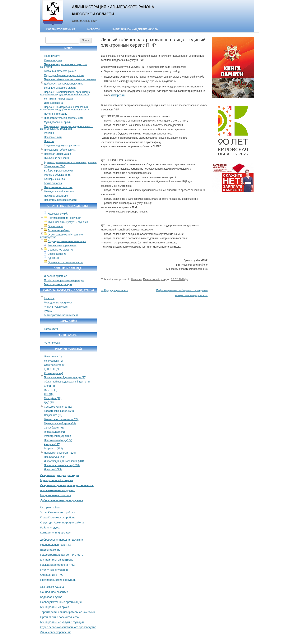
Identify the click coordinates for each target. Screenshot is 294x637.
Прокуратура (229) (55, 456)
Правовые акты (53, 137)
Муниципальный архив (57, 122)
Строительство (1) (54, 364)
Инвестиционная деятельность (135, 29)
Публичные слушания (56, 158)
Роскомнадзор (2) (54, 373)
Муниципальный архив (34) (60, 423)
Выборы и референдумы (58, 170)
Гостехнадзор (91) (54, 431)
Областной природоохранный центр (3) (67, 381)
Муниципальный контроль (59, 191)
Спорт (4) (49, 385)
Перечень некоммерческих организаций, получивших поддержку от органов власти (65, 93)
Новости (93, 29)
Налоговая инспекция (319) (60, 452)
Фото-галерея (52, 342)
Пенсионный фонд (155, 279)
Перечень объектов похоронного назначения (70, 79)
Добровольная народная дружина (63, 83)
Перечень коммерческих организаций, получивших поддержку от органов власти (64, 108)
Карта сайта (51, 328)
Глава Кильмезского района (60, 71)
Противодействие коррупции (64, 217)
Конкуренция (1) (53, 360)
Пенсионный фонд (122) (58, 440)
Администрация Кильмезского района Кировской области (113, 10)
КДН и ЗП (53, 258)
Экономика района (59, 230)
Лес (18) (48, 394)
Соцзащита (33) (53, 415)
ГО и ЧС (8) (50, 390)
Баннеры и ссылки (55, 179)
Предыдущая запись (114, 290)
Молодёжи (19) (52, 398)
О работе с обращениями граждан (64, 280)
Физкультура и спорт (56, 306)
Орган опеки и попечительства (65, 262)
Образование (55, 226)
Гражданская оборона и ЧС (60, 149)
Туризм (48, 311)
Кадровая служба (58, 213)
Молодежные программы (58, 302)
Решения (49, 133)
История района (53, 102)
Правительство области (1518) (62, 465)
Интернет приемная (55, 276)
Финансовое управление (62, 245)
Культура (49, 298)
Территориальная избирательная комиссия (67, 612)
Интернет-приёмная (60, 29)
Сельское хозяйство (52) (58, 406)
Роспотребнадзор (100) (57, 436)
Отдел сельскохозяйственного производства (61, 236)
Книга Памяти (52, 56)
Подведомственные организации (67, 241)
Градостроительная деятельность (64, 117)
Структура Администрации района (64, 75)
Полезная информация (57, 153)
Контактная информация (58, 98)
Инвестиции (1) (53, 356)
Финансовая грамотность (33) (61, 419)
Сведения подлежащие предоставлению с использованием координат (66, 127)
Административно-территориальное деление (70, 162)
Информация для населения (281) (64, 461)
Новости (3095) (53, 469)
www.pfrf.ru (118, 95)
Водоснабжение (57, 253)
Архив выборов (53, 183)
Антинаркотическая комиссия (61, 315)
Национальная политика (58, 187)
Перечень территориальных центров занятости (63, 65)
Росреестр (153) (53, 448)
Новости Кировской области (60, 199)
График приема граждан (58, 284)
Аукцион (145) (52, 444)
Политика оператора (56, 195)
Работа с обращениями (57, 174)
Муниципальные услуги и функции (68, 222)
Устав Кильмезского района (60, 87)
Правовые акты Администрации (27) (65, 377)
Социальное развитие (61, 249)
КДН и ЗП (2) (51, 369)
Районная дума (53, 60)
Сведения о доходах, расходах (62, 145)
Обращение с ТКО (54, 166)
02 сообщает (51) (54, 427)
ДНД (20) (49, 402)
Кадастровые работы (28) (59, 410)
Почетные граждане (55, 113)
